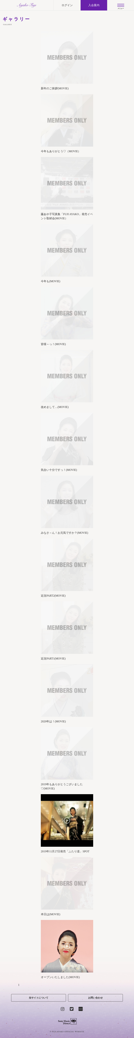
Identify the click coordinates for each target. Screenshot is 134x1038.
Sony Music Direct (67, 1021)
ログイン (67, 5)
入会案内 (93, 5)
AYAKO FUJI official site (27, 5)
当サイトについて (38, 997)
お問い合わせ (95, 997)
